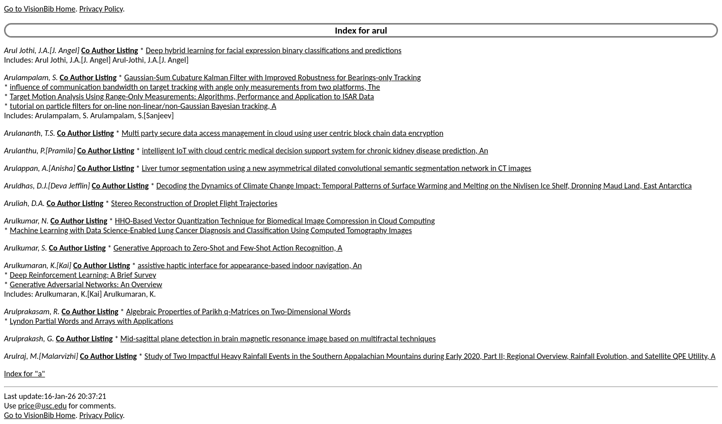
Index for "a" (24, 373)
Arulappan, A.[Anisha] (39, 168)
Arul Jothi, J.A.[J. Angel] (41, 50)
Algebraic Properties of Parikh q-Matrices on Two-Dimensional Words (238, 311)
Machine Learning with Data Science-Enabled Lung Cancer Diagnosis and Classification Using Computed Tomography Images (211, 230)
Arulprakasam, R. (32, 311)
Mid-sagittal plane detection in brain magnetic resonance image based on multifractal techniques (278, 338)
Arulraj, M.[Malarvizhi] (41, 356)
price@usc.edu (42, 405)
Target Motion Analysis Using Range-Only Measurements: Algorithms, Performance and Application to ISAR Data (192, 96)
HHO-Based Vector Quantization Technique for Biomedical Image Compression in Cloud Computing (275, 221)
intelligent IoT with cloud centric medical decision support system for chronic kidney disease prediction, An (315, 150)
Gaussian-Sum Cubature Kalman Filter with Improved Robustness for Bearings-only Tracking (272, 77)
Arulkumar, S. (25, 248)
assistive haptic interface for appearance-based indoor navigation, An (250, 265)
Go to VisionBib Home (39, 9)
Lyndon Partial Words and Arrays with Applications (91, 321)
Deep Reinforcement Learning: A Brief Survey (83, 275)
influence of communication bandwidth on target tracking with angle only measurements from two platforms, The (195, 87)
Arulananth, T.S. (29, 133)
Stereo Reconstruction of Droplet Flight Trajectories (194, 203)
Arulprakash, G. (29, 338)
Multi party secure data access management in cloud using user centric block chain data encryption (282, 133)
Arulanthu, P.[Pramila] (40, 150)
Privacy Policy (100, 9)
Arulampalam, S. (31, 77)
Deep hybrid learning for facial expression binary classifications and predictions (274, 50)
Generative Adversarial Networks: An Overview (86, 284)
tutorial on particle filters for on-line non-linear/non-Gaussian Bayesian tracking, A (143, 106)
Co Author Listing (109, 50)
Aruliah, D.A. (24, 203)
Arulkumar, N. (26, 221)
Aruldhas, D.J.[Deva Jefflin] (47, 185)
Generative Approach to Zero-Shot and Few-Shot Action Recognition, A (227, 248)
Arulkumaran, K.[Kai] (37, 265)
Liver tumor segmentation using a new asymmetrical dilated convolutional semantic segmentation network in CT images (336, 168)
